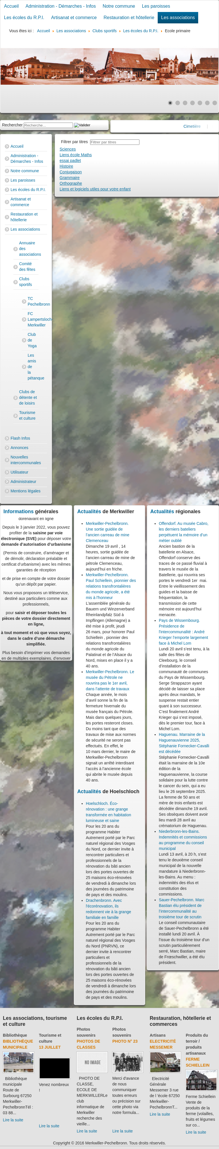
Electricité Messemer (163, 1044)
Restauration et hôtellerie (129, 17)
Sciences (68, 149)
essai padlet (70, 160)
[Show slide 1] (170, 103)
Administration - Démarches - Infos (61, 6)
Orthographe (71, 183)
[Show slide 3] (185, 103)
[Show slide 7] (214, 103)
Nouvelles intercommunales (26, 460)
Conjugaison (71, 172)
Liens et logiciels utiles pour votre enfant (95, 189)
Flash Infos (20, 438)
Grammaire (70, 177)
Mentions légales (25, 491)
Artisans (158, 1035)
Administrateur (23, 481)
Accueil (11, 6)
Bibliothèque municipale (18, 1044)
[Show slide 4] (192, 103)
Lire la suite (13, 1120)
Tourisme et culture (27, 415)
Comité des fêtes (27, 266)
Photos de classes (88, 1044)
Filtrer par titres (75, 141)
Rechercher (12, 125)
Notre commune (119, 6)
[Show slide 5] (200, 103)
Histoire (66, 166)
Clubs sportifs (25, 282)
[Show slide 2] (177, 103)
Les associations (178, 17)
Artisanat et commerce (74, 17)
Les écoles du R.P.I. (24, 17)
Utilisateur (19, 472)
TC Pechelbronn (29, 301)
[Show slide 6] (207, 103)
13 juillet (50, 1047)
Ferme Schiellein (197, 1062)
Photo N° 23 (125, 1041)
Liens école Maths (76, 155)
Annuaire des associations (28, 249)
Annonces (19, 447)
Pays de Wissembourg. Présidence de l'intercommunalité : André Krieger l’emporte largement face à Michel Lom (183, 631)
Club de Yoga (29, 340)
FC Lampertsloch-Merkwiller (29, 319)
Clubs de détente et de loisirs (28, 397)
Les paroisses (156, 6)
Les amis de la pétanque (29, 366)
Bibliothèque (15, 1035)
